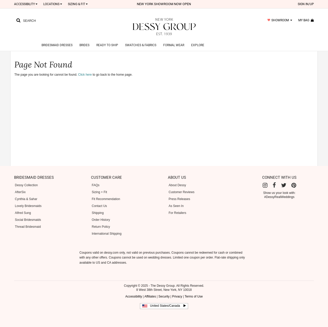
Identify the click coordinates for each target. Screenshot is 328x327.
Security (163, 296)
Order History (101, 220)
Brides (84, 45)
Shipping (98, 213)
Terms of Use (193, 296)
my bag (306, 20)
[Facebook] (274, 185)
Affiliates (150, 296)
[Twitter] (283, 185)
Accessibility (25, 4)
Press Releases (179, 199)
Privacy (177, 296)
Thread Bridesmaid (28, 227)
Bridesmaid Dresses (57, 45)
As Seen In (176, 206)
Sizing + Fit (99, 192)
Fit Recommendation (106, 199)
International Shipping (106, 233)
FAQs (95, 185)
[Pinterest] (293, 185)
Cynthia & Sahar (26, 199)
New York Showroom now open (164, 4)
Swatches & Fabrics (140, 45)
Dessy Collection (26, 185)
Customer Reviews (181, 192)
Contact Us (99, 206)
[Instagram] (265, 185)
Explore (197, 45)
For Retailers (177, 213)
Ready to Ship (107, 45)
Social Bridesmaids (28, 220)
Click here (85, 74)
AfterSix (20, 192)
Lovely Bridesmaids (28, 206)
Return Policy (101, 227)
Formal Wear (173, 45)
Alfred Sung (23, 213)
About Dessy (177, 185)
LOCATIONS (52, 4)
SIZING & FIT (78, 4)
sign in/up (306, 4)
